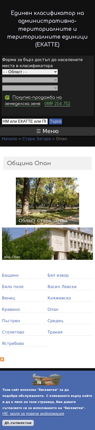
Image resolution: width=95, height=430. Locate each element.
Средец (55, 320)
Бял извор (58, 275)
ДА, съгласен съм (18, 424)
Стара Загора (36, 138)
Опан (52, 309)
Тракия (54, 332)
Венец (8, 298)
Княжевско (59, 298)
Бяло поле (13, 286)
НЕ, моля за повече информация (33, 415)
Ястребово (13, 343)
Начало (9, 138)
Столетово (13, 332)
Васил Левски (61, 286)
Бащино (10, 275)
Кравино (11, 309)
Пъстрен (11, 320)
